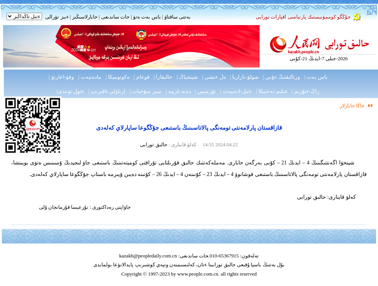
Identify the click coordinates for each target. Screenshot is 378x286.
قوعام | (141, 77)
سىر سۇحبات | (146, 91)
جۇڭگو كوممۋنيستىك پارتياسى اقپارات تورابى (303, 17)
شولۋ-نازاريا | (244, 77)
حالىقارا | (163, 77)
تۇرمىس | (205, 91)
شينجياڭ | (187, 77)
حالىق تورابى (153, 144)
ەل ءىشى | (214, 77)
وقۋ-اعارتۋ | (61, 77)
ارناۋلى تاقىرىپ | (107, 91)
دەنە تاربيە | (178, 91)
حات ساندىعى (115, 17)
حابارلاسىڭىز (85, 17)
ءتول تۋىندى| (70, 91)
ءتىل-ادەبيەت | (236, 91)
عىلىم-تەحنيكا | (272, 91)
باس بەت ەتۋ (147, 17)
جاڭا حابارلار (352, 105)
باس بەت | (315, 77)
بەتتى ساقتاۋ (177, 17)
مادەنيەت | (89, 77)
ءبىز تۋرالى (56, 17)
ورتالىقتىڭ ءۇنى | (281, 77)
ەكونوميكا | (118, 77)
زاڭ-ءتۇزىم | (305, 91)
